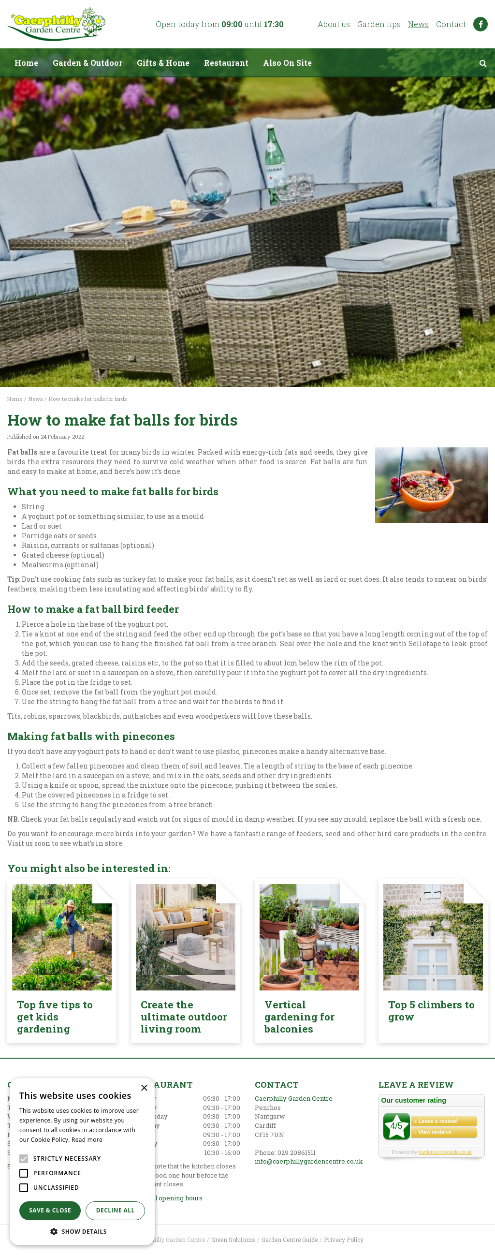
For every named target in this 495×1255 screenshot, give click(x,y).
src (483, 63)
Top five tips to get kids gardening (55, 1016)
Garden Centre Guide (290, 1239)
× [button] (143, 1088)
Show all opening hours (167, 1198)
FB (480, 24)
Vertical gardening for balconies (299, 1016)
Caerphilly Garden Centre (294, 1098)
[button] (82, 1231)
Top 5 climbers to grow (431, 1010)
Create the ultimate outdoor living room (184, 1016)
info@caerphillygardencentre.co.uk (309, 1161)
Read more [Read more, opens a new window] (87, 1140)
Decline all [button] (115, 1210)
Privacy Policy (344, 1239)
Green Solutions (233, 1239)
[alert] (82, 1161)
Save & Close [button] (50, 1210)
